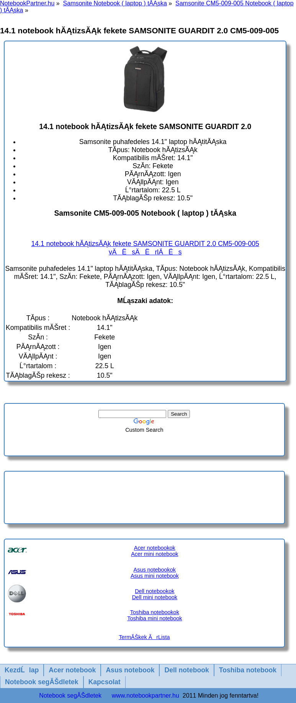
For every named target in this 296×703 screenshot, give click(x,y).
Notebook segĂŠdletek (41, 682)
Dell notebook (186, 670)
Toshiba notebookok (154, 612)
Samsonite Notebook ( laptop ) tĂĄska (115, 3)
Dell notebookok (154, 591)
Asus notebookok (155, 570)
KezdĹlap (22, 670)
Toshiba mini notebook (154, 618)
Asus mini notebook (155, 576)
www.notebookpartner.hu (145, 695)
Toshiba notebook (247, 670)
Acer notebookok (154, 548)
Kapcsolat (104, 682)
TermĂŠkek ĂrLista (144, 637)
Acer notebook (72, 670)
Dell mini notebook (154, 597)
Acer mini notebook (154, 554)
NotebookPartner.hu (27, 3)
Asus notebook (130, 670)
